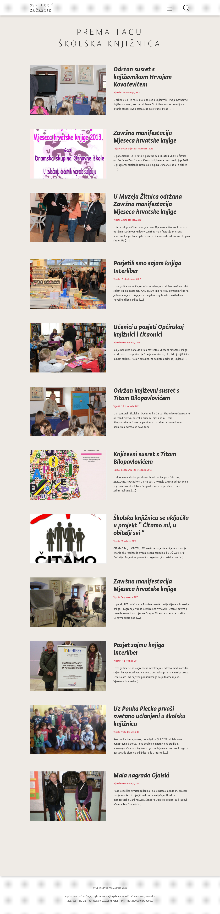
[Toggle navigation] (170, 7)
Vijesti (116, 92)
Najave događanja (122, 148)
